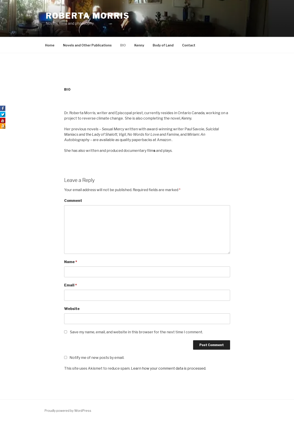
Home (49, 45)
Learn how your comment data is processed (168, 368)
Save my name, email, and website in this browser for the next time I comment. (136, 332)
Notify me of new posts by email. (97, 358)
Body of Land (163, 45)
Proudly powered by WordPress (67, 410)
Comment (73, 201)
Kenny (139, 45)
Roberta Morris (88, 16)
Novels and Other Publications (87, 45)
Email (70, 285)
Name (70, 262)
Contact (188, 45)
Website (72, 309)
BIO (123, 45)
